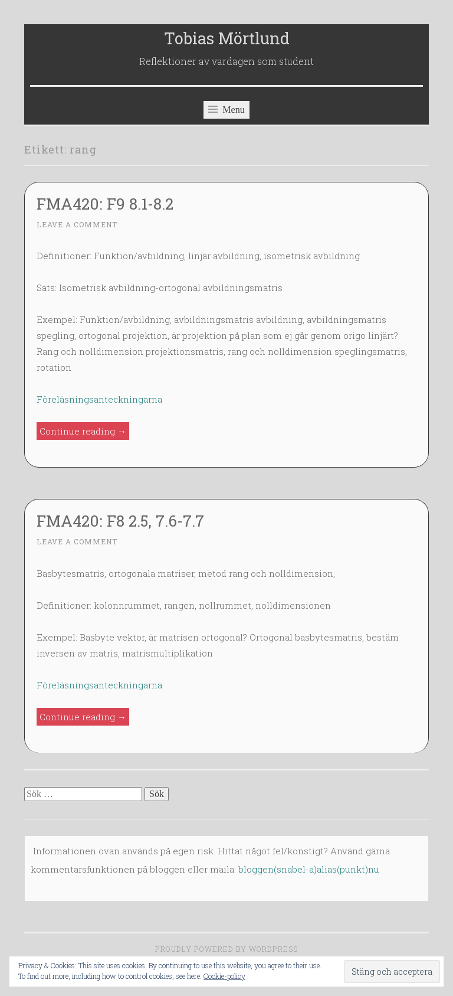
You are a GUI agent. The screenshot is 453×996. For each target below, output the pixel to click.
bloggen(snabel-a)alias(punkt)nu (308, 869)
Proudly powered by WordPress (226, 948)
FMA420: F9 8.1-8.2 (105, 203)
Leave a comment (77, 224)
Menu (226, 110)
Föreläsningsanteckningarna (99, 399)
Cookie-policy (224, 976)
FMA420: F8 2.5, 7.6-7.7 (120, 520)
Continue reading (84, 431)
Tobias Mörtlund (227, 38)
